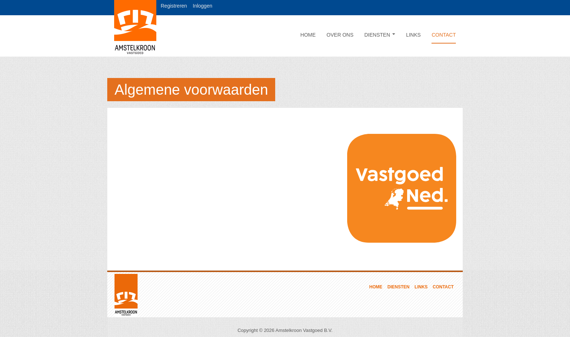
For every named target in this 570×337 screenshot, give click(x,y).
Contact (443, 35)
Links (413, 35)
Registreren (174, 6)
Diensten (379, 35)
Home (308, 35)
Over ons (339, 35)
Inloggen (202, 6)
